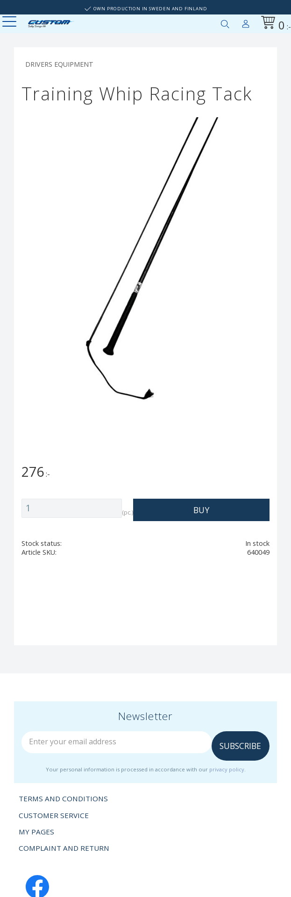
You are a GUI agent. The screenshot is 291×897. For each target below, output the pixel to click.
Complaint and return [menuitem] (64, 848)
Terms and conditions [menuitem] (63, 798)
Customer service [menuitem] (54, 815)
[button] (10, 22)
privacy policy (226, 769)
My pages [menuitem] (245, 22)
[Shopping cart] (274, 24)
